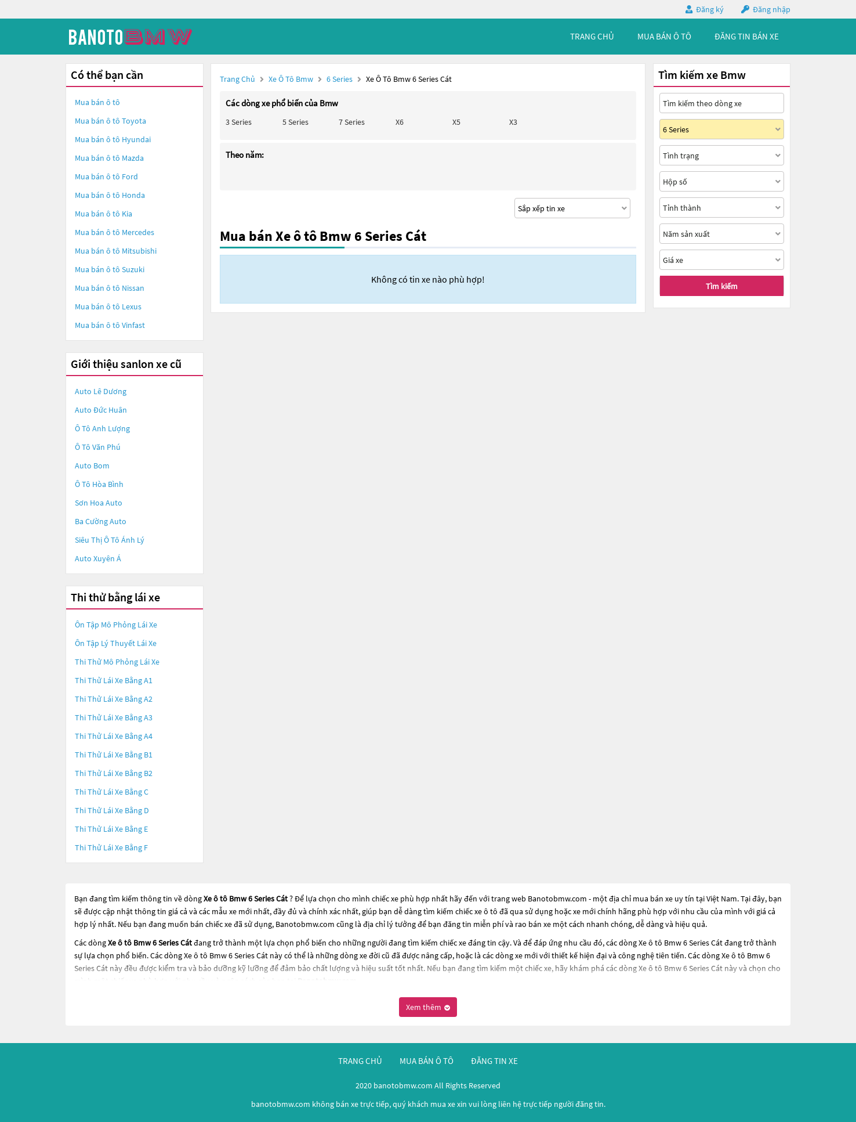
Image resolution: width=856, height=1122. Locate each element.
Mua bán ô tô (97, 102)
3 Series (239, 122)
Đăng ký (710, 9)
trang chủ (592, 36)
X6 (400, 122)
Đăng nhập (771, 9)
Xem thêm (428, 1007)
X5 (456, 122)
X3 (513, 122)
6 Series (340, 79)
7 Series (352, 122)
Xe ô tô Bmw (291, 79)
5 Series (295, 122)
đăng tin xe (494, 1060)
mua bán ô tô (664, 36)
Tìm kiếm (722, 286)
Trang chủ (237, 79)
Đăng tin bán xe (746, 36)
